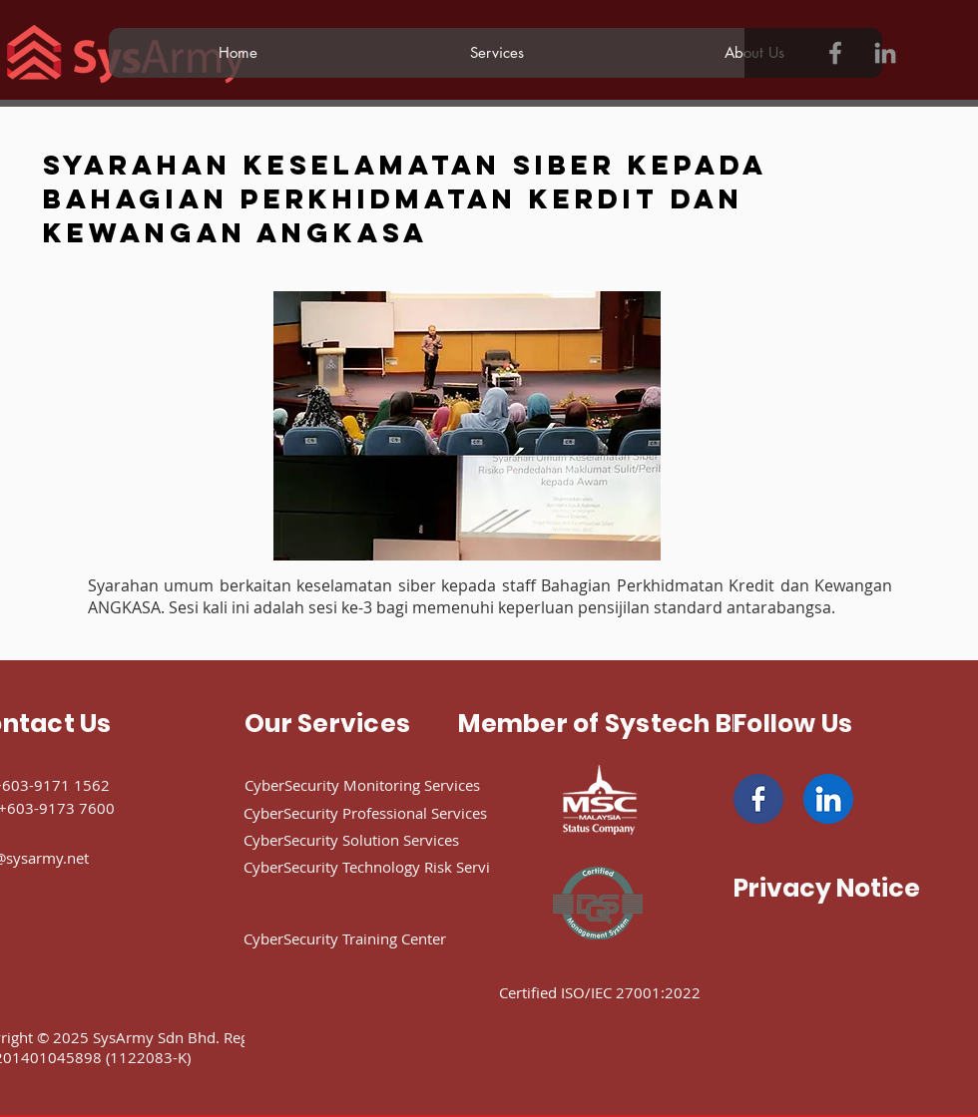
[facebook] (758, 799)
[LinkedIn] (885, 53)
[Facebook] (835, 53)
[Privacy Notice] (827, 888)
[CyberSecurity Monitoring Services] (392, 785)
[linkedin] (828, 799)
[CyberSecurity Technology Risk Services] (413, 867)
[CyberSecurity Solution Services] (385, 840)
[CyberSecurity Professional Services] (397, 813)
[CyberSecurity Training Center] (385, 938)
